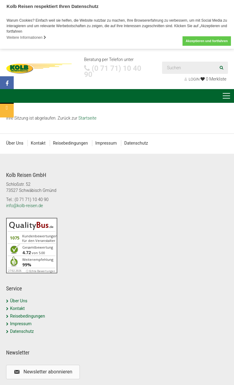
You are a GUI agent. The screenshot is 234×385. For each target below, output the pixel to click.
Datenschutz (136, 143)
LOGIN (192, 79)
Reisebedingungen (70, 143)
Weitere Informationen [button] (26, 37)
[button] (43, 372)
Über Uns (14, 143)
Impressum (106, 143)
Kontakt (38, 143)
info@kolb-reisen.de (24, 205)
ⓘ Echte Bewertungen (40, 271)
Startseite (87, 118)
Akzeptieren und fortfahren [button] (207, 41)
